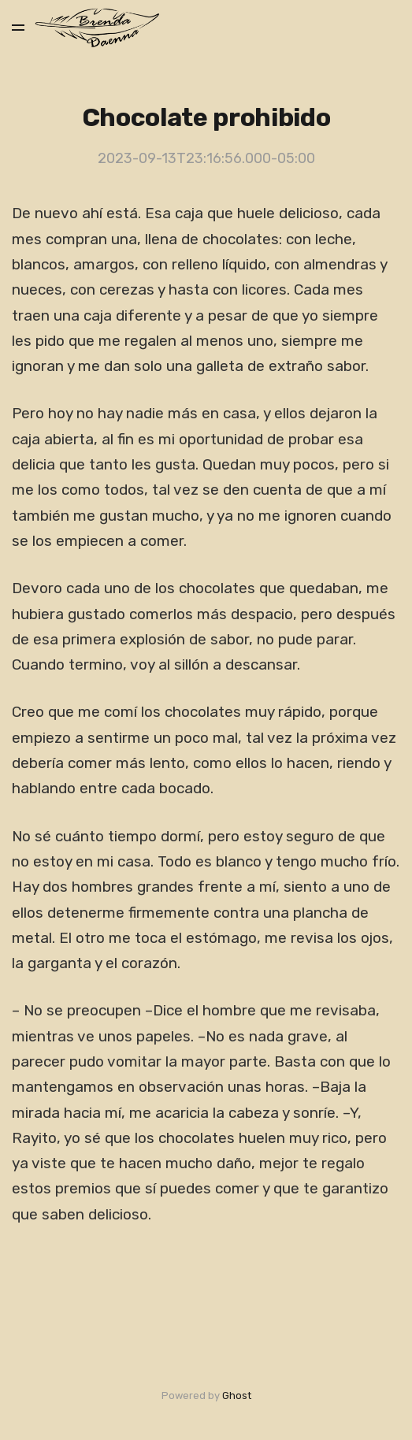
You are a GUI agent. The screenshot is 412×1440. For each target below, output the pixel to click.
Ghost (236, 1395)
